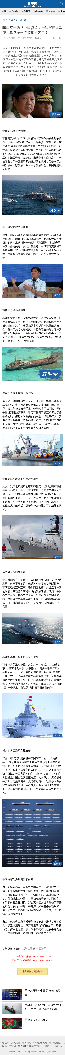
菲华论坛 (13, 11)
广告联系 (4, 1043)
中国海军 (41, 948)
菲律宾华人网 (40, 1043)
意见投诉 (15, 1043)
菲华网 (29, 1052)
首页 (4, 11)
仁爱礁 (31, 948)
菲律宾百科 (57, 1046)
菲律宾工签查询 (17, 1046)
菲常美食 (50, 11)
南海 (24, 948)
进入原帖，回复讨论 (32, 971)
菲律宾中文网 (33, 1046)
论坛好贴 (38, 11)
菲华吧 (45, 1046)
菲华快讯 (26, 11)
